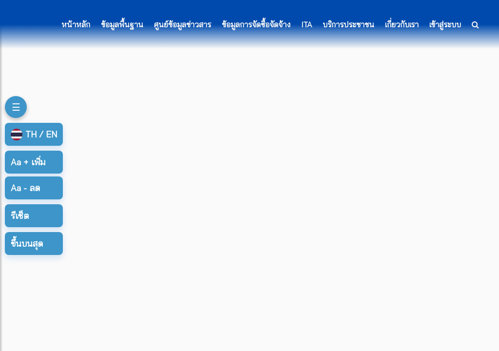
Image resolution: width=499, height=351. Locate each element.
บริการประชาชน (348, 24)
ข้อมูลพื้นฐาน (122, 24)
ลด (25, 188)
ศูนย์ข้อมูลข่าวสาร (182, 24)
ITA (306, 24)
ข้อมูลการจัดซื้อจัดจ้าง (256, 24)
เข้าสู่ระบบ (445, 24)
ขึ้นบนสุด (27, 243)
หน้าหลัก (75, 24)
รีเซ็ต (20, 215)
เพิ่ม (28, 162)
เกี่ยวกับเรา (402, 24)
